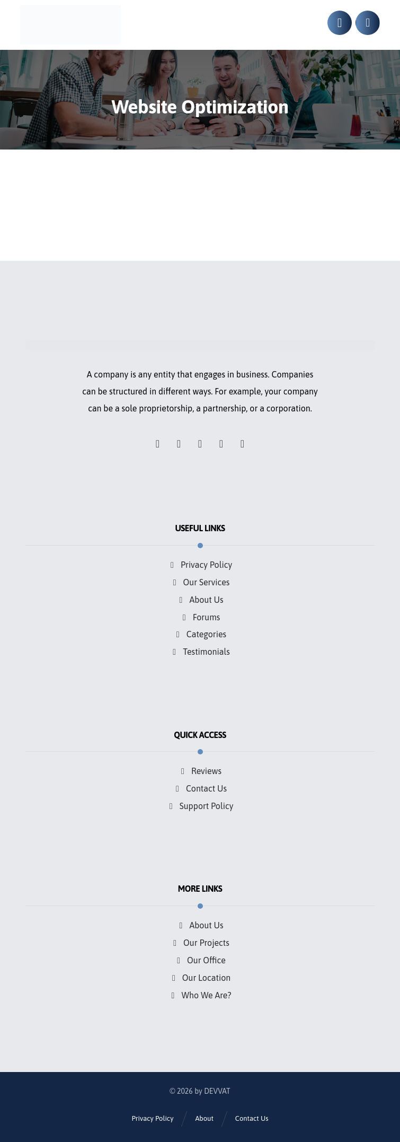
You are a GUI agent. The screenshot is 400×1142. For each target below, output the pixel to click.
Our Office (200, 957)
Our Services (200, 582)
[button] (157, 443)
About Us (199, 599)
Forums (200, 616)
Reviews (200, 770)
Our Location (200, 974)
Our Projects (200, 940)
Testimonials (200, 650)
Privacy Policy (200, 565)
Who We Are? (199, 991)
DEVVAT (217, 1088)
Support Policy (200, 804)
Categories (200, 633)
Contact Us (200, 787)
